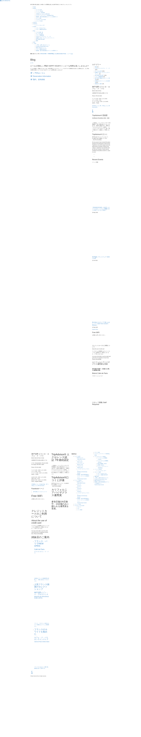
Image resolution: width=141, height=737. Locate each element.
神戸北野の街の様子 (40, 39)
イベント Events (98, 469)
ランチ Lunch (77, 456)
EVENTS (35, 23)
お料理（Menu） (101, 465)
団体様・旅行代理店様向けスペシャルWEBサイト (47, 16)
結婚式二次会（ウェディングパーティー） (45, 37)
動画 (37, 40)
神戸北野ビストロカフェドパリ (40, 491)
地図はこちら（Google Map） (38, 484)
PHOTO (35, 22)
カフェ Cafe (97, 452)
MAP (34, 42)
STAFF (34, 26)
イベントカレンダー (40, 25)
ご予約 (34, 43)
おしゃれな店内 (39, 33)
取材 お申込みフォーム (41, 47)
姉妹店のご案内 (98, 83)
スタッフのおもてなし (41, 28)
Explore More (95, 329)
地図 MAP (96, 476)
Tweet (71, 53)
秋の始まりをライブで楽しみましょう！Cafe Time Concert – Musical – (101, 324)
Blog (34, 30)
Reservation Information (40, 76)
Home (34, 6)
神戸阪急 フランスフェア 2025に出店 (101, 257)
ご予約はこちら (37, 73)
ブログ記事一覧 (39, 32)
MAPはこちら (95, 105)
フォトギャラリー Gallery (100, 456)
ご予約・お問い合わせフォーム (43, 45)
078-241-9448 (43, 53)
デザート (79, 507)
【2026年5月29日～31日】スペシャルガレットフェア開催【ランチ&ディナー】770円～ (101, 209)
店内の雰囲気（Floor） (102, 463)
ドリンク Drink (77, 504)
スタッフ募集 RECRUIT (41, 29)
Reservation (41, 485)
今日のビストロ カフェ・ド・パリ (43, 36)
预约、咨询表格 (37, 79)
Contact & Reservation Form (42, 46)
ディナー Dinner (78, 480)
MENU (34, 8)
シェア (68, 53)
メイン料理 (79, 509)
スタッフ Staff (97, 472)
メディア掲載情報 (40, 35)
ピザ (78, 508)
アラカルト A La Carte (79, 505)
